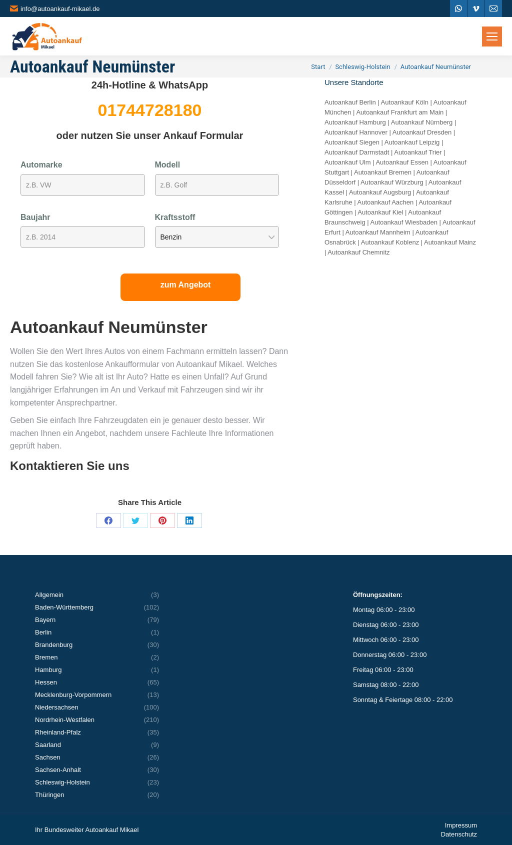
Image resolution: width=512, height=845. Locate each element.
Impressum (461, 825)
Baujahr (35, 217)
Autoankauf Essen (402, 162)
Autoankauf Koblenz (390, 242)
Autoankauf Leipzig (412, 142)
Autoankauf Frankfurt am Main (400, 112)
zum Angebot (185, 284)
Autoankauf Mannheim (378, 232)
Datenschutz (459, 834)
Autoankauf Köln (404, 102)
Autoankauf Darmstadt (356, 152)
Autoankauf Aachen (386, 202)
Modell (167, 164)
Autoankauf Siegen (352, 142)
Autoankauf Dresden (422, 132)
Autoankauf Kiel (380, 212)
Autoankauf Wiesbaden (404, 222)
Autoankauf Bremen (383, 172)
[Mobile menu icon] (492, 36)
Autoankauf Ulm (347, 162)
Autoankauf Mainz (450, 242)
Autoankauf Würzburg (392, 182)
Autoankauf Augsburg (380, 192)
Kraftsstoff (175, 217)
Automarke (41, 164)
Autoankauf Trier (418, 152)
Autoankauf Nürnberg (422, 122)
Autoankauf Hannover (356, 132)
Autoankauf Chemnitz (359, 252)
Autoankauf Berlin (350, 102)
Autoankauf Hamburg (355, 122)
